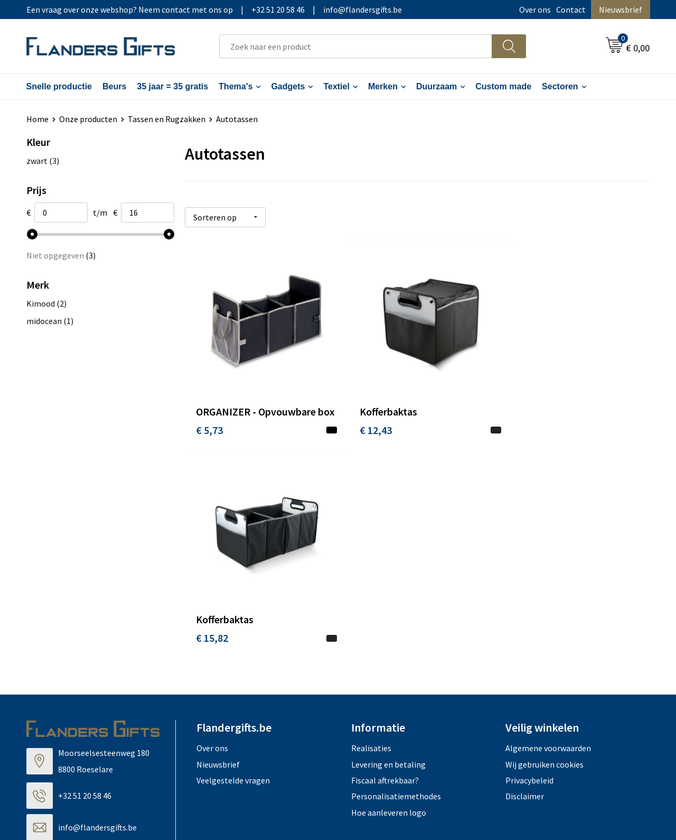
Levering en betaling (388, 562)
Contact (571, 9)
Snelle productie (59, 86)
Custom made (503, 86)
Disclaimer (524, 594)
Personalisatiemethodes (396, 594)
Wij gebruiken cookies (544, 562)
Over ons (535, 9)
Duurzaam (436, 86)
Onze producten (88, 119)
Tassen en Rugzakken (166, 119)
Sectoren (560, 86)
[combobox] (355, 46)
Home (37, 119)
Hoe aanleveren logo (388, 610)
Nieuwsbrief (620, 9)
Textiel (336, 86)
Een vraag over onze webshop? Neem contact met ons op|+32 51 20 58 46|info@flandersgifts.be (214, 9)
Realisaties (371, 546)
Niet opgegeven (61, 255)
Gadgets (288, 86)
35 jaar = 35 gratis (172, 86)
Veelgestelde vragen (233, 579)
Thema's (235, 86)
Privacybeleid (529, 579)
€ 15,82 (522, 420)
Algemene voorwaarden (548, 546)
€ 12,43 (367, 420)
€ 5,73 (209, 436)
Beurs (114, 86)
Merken (383, 86)
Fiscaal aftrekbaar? (385, 579)
